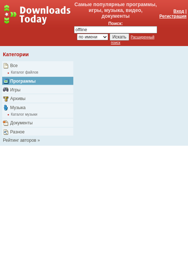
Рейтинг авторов (19, 140)
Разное (17, 131)
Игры (15, 89)
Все (14, 65)
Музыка (17, 107)
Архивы (17, 98)
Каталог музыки (24, 114)
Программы (23, 81)
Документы (21, 122)
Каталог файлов (24, 72)
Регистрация (173, 16)
